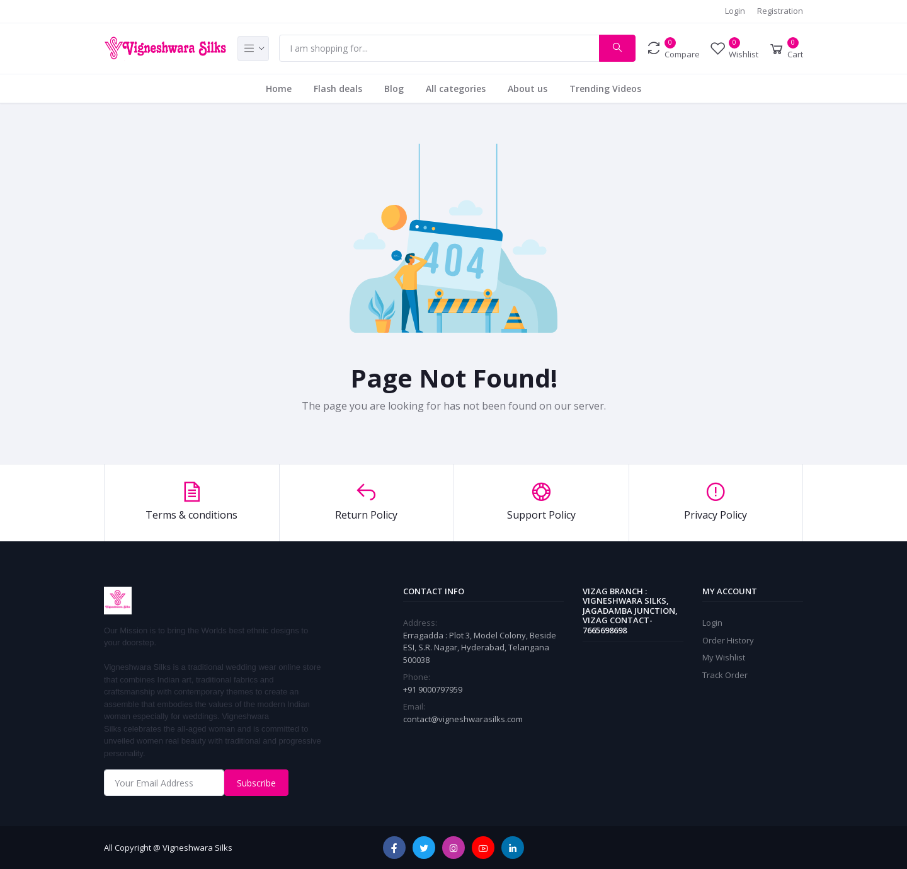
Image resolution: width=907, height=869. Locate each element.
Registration (780, 10)
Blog (394, 89)
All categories (456, 89)
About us (527, 89)
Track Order (725, 675)
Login (735, 10)
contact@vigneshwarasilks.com (463, 719)
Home (279, 89)
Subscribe (256, 783)
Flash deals (338, 89)
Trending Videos (605, 89)
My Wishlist (723, 657)
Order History (728, 640)
